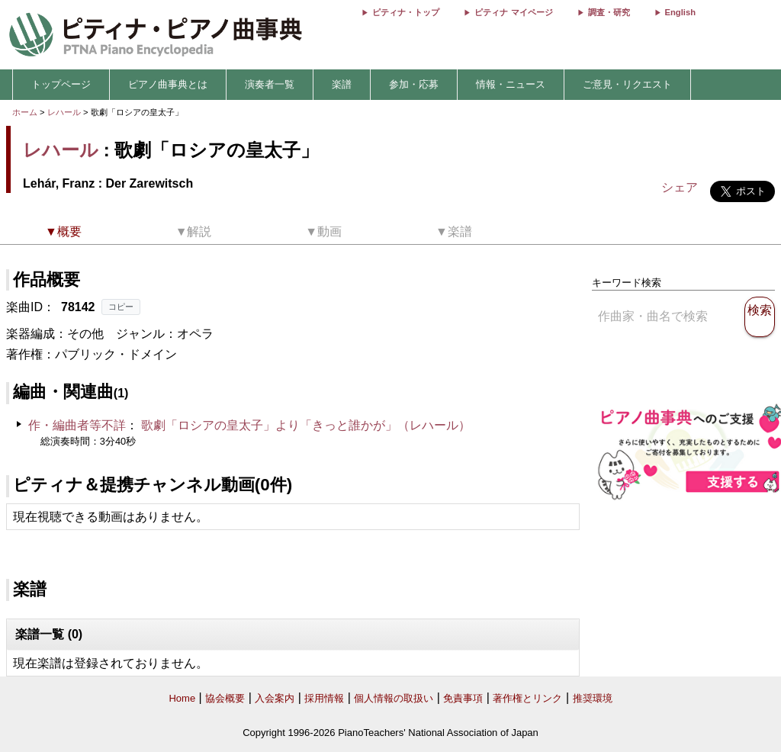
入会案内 (274, 698)
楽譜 (342, 84)
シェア (679, 187)
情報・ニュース (510, 84)
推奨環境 (592, 698)
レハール (64, 112)
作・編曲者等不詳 (77, 425)
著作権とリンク (527, 698)
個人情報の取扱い (393, 698)
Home (182, 698)
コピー (120, 306)
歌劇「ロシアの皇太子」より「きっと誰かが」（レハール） (306, 425)
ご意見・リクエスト (627, 84)
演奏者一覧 (269, 84)
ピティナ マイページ (513, 12)
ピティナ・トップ (405, 12)
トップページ (61, 84)
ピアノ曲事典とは (167, 84)
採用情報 (324, 698)
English (680, 12)
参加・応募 (414, 84)
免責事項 (463, 698)
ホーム (24, 112)
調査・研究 (609, 12)
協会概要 (225, 698)
